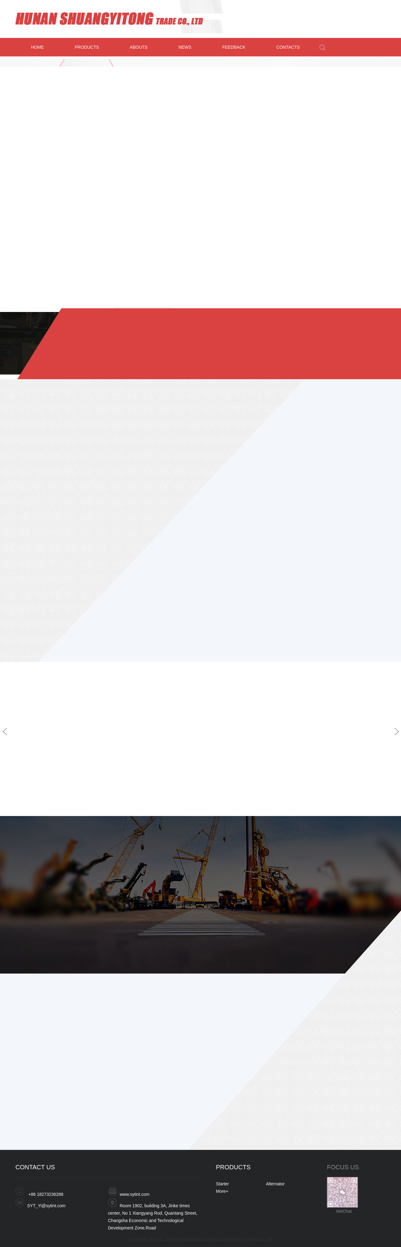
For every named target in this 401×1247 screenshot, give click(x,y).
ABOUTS (141, 47)
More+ (222, 1191)
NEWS (187, 47)
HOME (39, 47)
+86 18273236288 (45, 1194)
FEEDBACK (236, 47)
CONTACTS (290, 47)
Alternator (275, 1183)
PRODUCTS (89, 47)
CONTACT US (35, 1167)
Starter (222, 1183)
